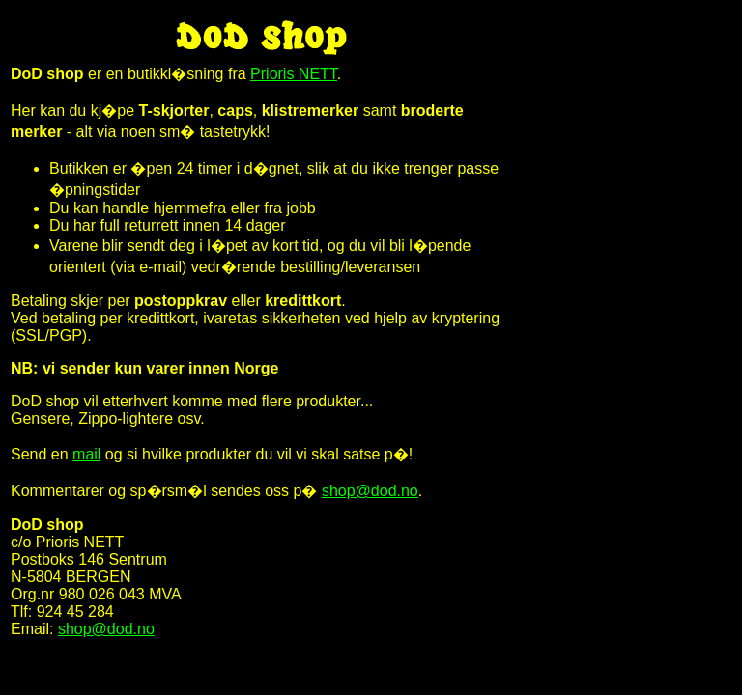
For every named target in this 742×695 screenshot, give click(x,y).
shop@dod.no (370, 491)
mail (86, 454)
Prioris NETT (293, 74)
